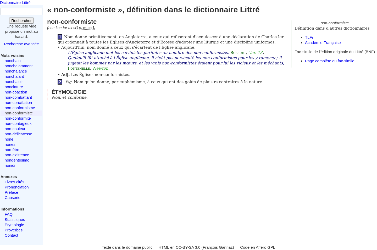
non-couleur (15, 128)
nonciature (14, 87)
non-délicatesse (18, 134)
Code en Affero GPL (257, 247)
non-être (12, 149)
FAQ (9, 214)
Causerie (12, 197)
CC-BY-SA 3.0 (188, 247)
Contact (11, 235)
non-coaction (16, 92)
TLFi (309, 37)
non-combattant (18, 97)
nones (10, 144)
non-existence (17, 155)
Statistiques (15, 219)
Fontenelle (79, 68)
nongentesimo (17, 160)
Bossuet (238, 52)
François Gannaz (218, 247)
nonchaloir (14, 81)
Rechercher (21, 20)
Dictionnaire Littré (15, 2)
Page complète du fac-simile (329, 61)
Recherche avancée (21, 44)
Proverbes (14, 230)
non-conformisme (20, 107)
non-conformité (18, 118)
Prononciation (17, 187)
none (9, 139)
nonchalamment (19, 66)
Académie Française (323, 42)
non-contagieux (18, 123)
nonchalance (16, 71)
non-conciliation (18, 102)
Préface (11, 192)
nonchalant (14, 76)
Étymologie (14, 225)
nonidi (10, 165)
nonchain (13, 60)
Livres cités (14, 182)
